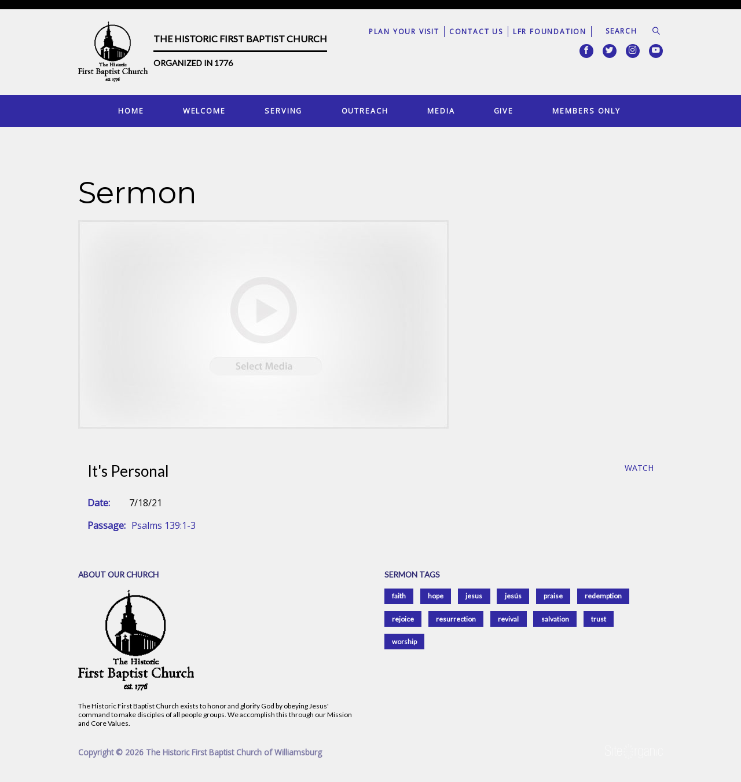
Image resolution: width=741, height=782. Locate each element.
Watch (639, 468)
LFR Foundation (549, 31)
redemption (603, 595)
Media (440, 110)
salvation (555, 619)
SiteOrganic (634, 752)
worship (404, 641)
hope (435, 595)
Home (131, 110)
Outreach (365, 110)
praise (553, 595)
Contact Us (476, 31)
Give (504, 110)
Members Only (586, 110)
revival (508, 619)
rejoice (403, 619)
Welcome (204, 110)
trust (598, 619)
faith (399, 595)
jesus (473, 595)
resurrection (456, 619)
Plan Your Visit (404, 31)
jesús (513, 595)
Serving (283, 110)
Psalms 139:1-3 (163, 525)
